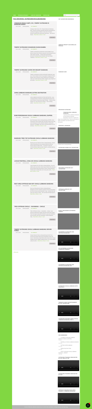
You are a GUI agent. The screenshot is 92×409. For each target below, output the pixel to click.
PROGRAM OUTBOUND (24, 15)
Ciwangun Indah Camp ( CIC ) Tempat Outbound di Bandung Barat (31, 23)
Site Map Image (65, 407)
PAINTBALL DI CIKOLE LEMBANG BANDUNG (70, 342)
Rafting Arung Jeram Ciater (66, 348)
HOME (14, 15)
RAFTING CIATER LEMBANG (66, 345)
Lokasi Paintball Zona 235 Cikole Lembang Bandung (33, 161)
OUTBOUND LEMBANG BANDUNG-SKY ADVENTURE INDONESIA (40, 407)
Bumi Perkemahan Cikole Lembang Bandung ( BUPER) (33, 115)
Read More (36, 34)
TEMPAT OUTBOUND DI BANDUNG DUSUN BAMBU (30, 47)
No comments (34, 26)
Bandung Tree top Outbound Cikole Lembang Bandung (34, 138)
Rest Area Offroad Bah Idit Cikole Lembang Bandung (33, 184)
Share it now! (43, 34)
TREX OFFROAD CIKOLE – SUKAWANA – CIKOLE (29, 206)
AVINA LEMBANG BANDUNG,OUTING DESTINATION (30, 92)
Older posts (15, 252)
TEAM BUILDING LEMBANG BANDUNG (70, 113)
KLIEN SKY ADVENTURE (36, 15)
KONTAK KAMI (46, 15)
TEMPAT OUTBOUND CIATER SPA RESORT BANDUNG (31, 70)
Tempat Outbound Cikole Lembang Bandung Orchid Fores (33, 230)
